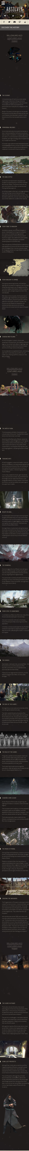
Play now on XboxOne (22, 16)
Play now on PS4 (14, 16)
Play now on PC (6, 16)
